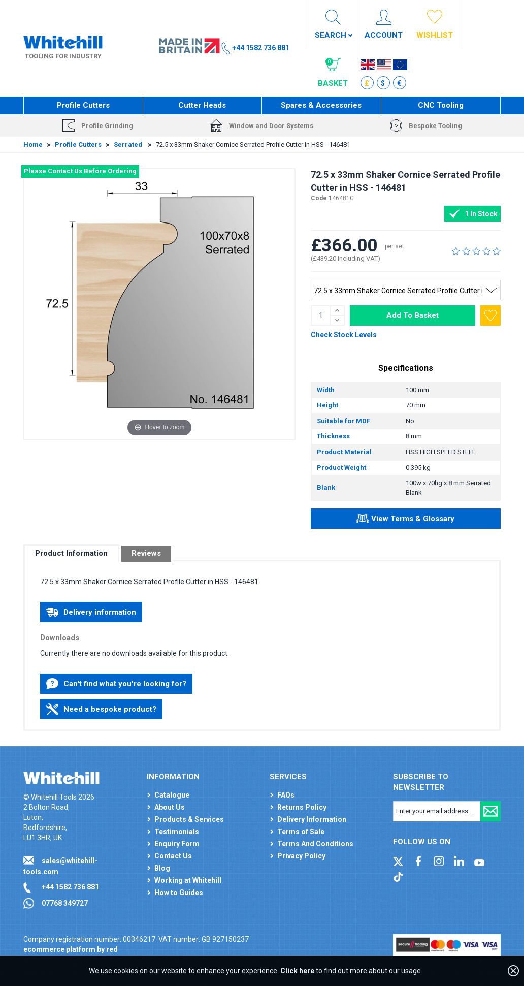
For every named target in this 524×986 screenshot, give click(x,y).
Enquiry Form (177, 844)
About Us (169, 807)
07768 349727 (65, 903)
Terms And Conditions (315, 844)
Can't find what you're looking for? (116, 683)
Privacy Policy (301, 856)
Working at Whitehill (187, 880)
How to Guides (178, 892)
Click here (297, 971)
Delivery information (91, 612)
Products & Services (189, 819)
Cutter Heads (202, 105)
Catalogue (171, 795)
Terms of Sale (300, 832)
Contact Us (173, 856)
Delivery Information (311, 819)
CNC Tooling (441, 105)
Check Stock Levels (344, 335)
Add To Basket (412, 315)
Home (33, 144)
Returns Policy (301, 807)
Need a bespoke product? (101, 709)
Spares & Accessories (321, 105)
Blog (162, 868)
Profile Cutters (83, 105)
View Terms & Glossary (405, 520)
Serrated (129, 144)
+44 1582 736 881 (70, 887)
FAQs (285, 795)
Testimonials (176, 832)
